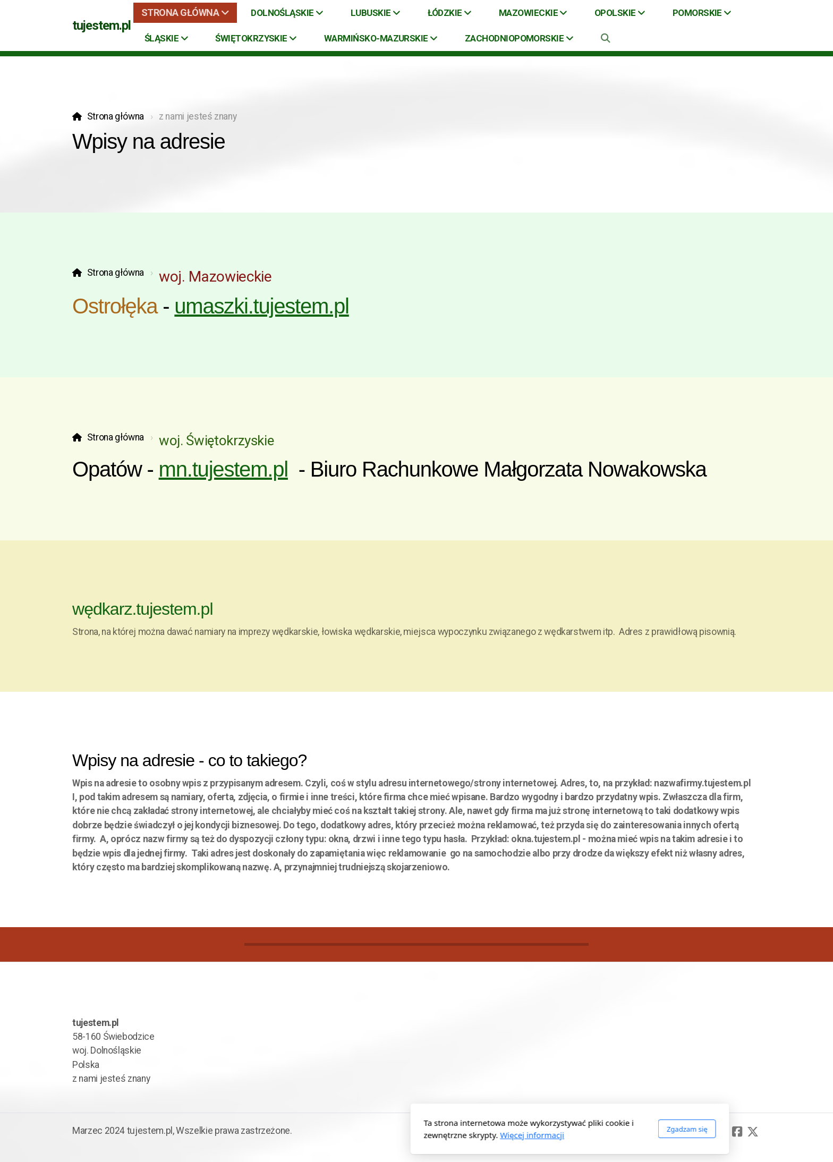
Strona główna (115, 116)
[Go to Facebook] (737, 1132)
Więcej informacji (379, 1135)
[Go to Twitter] (753, 1132)
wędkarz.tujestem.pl (142, 608)
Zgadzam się (533, 1129)
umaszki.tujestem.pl (261, 306)
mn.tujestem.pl (223, 469)
